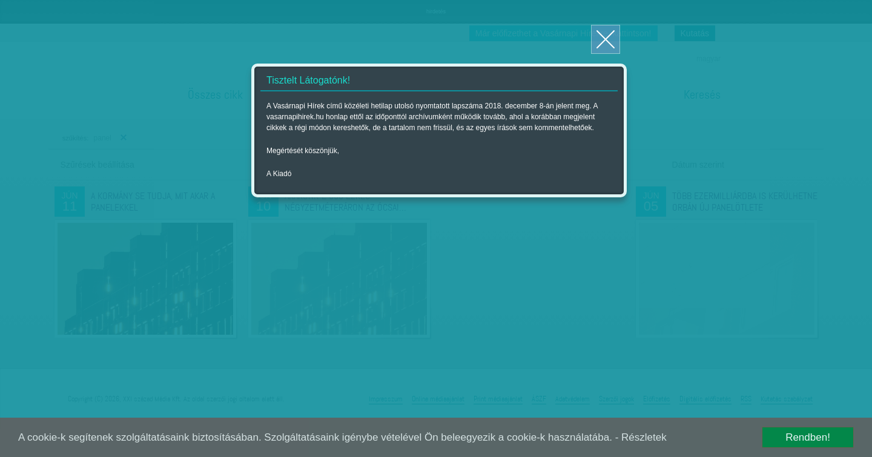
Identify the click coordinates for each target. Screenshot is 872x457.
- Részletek (641, 437)
